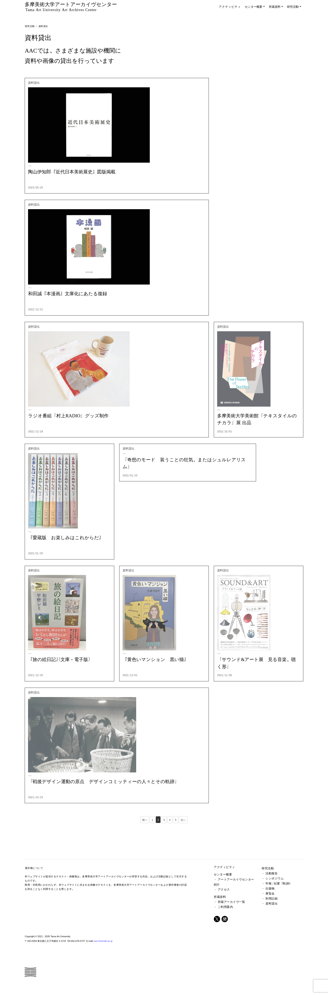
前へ (144, 819)
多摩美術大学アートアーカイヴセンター (71, 6)
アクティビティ (230, 6)
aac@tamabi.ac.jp (103, 941)
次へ (183, 819)
